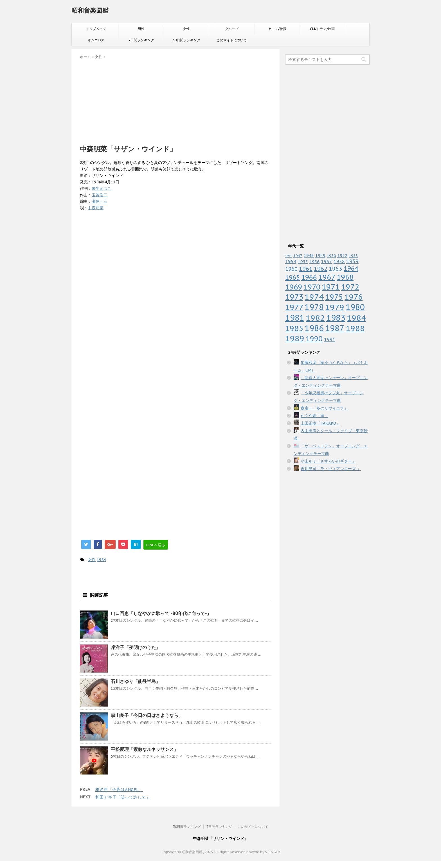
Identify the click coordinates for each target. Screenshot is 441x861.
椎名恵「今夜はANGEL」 (119, 789)
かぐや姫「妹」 (314, 415)
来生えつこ (101, 188)
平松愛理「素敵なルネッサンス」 (144, 749)
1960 (291, 268)
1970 (311, 286)
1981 (294, 318)
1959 (352, 261)
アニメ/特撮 (277, 29)
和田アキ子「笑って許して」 (122, 797)
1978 (314, 307)
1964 (351, 268)
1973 (294, 297)
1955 (303, 261)
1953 (353, 255)
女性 (186, 29)
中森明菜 (96, 207)
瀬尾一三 (99, 201)
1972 (350, 287)
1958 (339, 261)
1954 (290, 261)
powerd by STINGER (263, 852)
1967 (326, 277)
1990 (314, 338)
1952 (342, 255)
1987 (334, 328)
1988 (355, 328)
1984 (101, 559)
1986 (314, 328)
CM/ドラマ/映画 (322, 29)
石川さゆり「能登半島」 (135, 681)
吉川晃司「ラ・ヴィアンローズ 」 (331, 468)
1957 (326, 261)
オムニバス (95, 40)
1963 (335, 268)
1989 (294, 338)
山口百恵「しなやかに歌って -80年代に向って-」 (161, 613)
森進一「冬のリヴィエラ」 (324, 408)
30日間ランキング (186, 40)
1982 (315, 318)
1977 (294, 307)
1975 (334, 297)
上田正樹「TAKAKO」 (320, 423)
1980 (355, 307)
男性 (141, 29)
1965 (292, 277)
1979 (334, 307)
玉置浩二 (99, 194)
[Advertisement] (175, 100)
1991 (329, 339)
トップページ (96, 29)
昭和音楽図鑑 (90, 10)
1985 (294, 328)
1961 (305, 268)
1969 (293, 286)
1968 (345, 277)
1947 (297, 255)
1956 (314, 261)
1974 (314, 297)
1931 (288, 256)
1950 (331, 255)
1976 (354, 297)
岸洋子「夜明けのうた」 (135, 647)
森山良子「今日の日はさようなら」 (147, 715)
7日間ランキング (141, 40)
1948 (309, 255)
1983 (335, 317)
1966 (309, 277)
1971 (331, 286)
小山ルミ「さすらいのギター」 (328, 461)
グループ (231, 29)
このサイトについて (232, 40)
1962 (320, 268)
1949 (320, 255)
